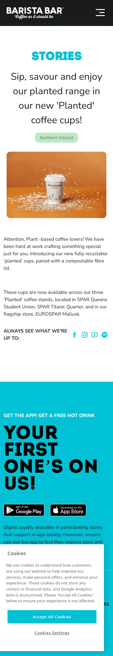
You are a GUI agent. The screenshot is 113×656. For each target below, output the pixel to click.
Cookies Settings (51, 632)
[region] (52, 597)
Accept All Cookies (52, 616)
